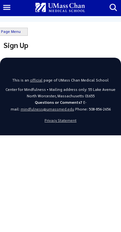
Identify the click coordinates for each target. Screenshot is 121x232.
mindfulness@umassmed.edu (47, 109)
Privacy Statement (60, 120)
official (36, 80)
